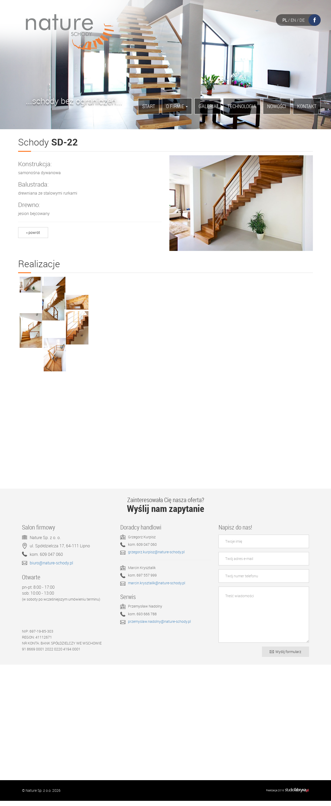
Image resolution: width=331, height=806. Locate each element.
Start (148, 106)
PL (284, 20)
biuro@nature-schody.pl (51, 568)
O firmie (177, 106)
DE (302, 20)
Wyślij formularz (285, 656)
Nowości (276, 106)
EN (293, 20)
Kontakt (307, 106)
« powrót (33, 232)
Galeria (207, 106)
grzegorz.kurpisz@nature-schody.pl (156, 557)
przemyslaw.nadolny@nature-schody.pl (159, 626)
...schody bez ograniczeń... (74, 102)
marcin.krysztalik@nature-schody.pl (156, 588)
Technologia (241, 106)
